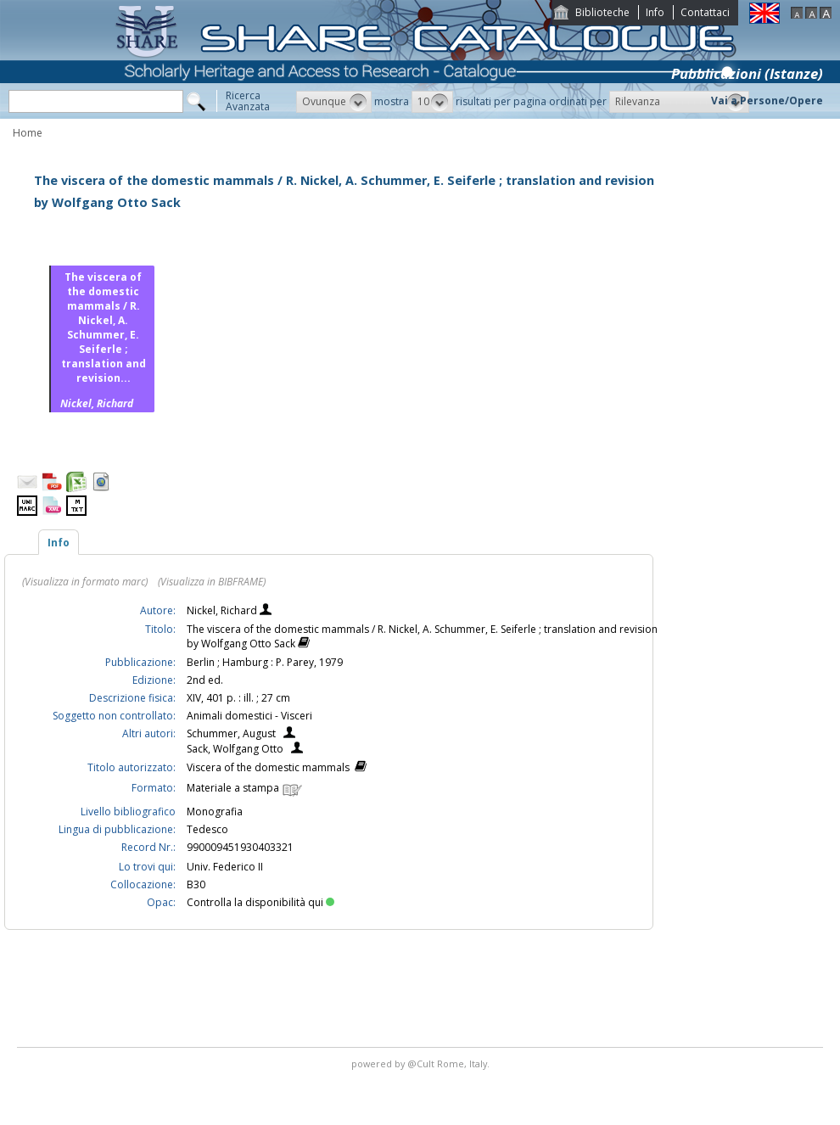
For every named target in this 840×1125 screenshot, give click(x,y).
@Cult (422, 1063)
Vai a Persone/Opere (767, 100)
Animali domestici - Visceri (249, 715)
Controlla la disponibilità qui (260, 902)
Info (655, 12)
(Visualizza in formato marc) (85, 581)
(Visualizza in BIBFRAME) (212, 581)
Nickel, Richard (223, 610)
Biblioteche (602, 12)
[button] (334, 102)
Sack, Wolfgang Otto (235, 749)
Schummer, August (231, 733)
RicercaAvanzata (248, 101)
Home (27, 133)
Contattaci (705, 12)
